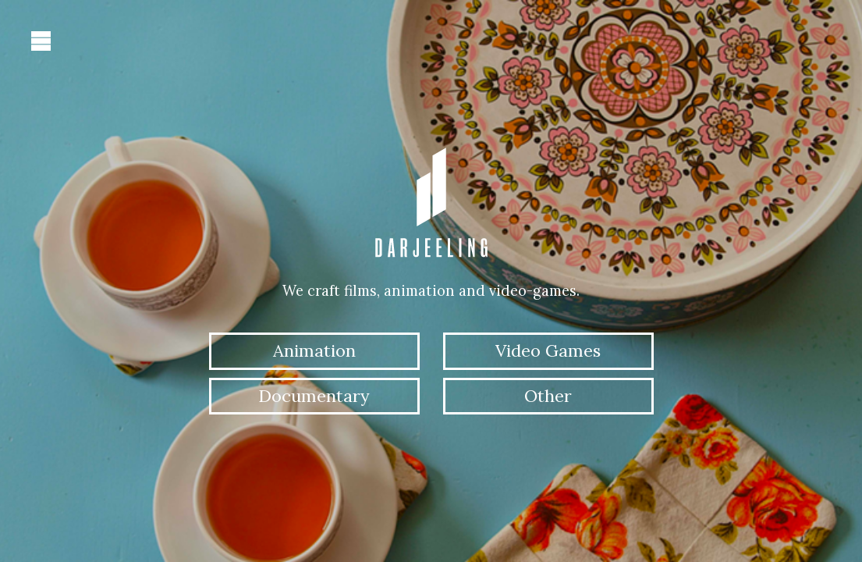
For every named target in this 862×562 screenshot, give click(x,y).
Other (548, 396)
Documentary (314, 396)
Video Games (548, 350)
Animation (314, 350)
